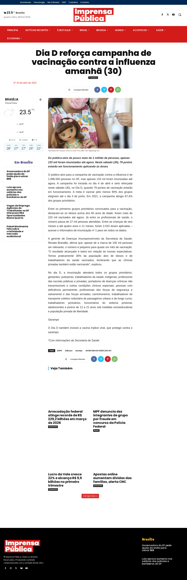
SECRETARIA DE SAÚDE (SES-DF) (98, 350)
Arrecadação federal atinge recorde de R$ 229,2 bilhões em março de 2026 (67, 417)
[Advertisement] (160, 123)
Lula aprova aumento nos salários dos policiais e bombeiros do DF (17, 192)
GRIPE (59, 350)
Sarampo (78, 350)
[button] (179, 14)
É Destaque (93, 77)
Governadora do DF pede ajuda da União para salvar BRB (18, 175)
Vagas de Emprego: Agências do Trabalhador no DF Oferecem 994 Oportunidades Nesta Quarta (18, 212)
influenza (68, 350)
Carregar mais (90, 496)
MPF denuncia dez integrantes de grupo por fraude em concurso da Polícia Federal (110, 419)
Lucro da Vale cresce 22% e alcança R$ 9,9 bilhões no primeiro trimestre (65, 480)
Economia (53, 426)
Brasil (96, 430)
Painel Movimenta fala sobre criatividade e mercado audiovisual (17, 231)
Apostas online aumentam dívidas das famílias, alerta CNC (112, 478)
